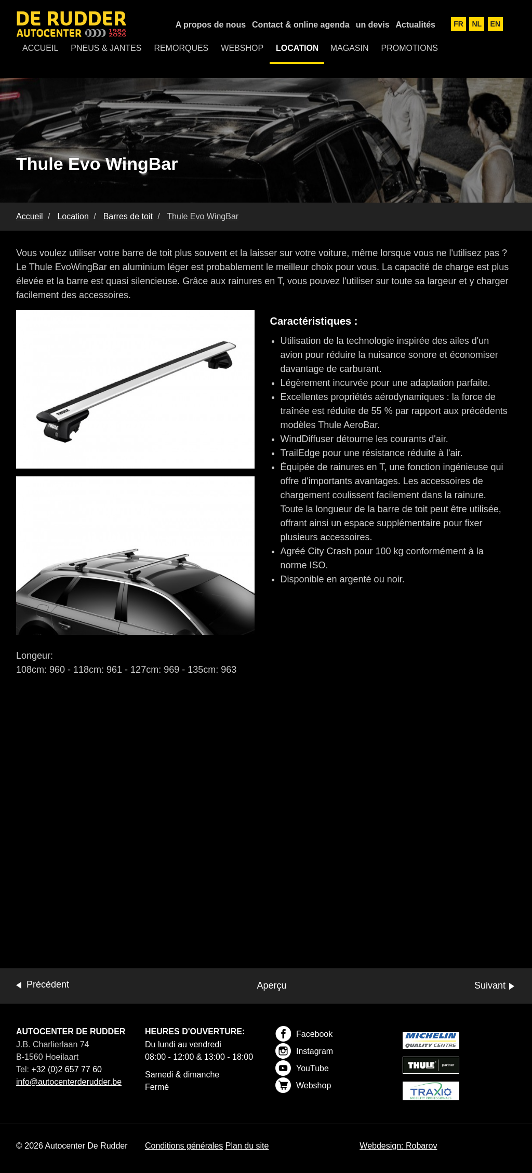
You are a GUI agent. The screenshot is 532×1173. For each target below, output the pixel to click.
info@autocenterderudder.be (69, 1081)
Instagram (304, 1051)
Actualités (415, 24)
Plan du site (247, 1145)
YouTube (302, 1068)
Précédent (47, 984)
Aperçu (271, 985)
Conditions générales (184, 1145)
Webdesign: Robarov (398, 1145)
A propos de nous (211, 24)
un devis (373, 24)
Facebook (303, 1034)
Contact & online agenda (301, 24)
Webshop (303, 1085)
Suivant (490, 985)
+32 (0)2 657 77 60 (66, 1069)
